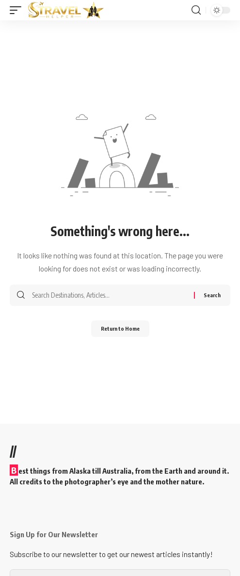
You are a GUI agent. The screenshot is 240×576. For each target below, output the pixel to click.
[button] (18, 10)
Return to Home (120, 328)
